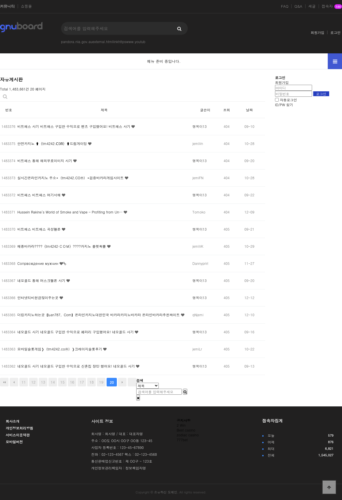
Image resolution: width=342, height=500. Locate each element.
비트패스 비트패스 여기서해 (39, 194)
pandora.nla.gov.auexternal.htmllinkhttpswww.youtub (103, 41)
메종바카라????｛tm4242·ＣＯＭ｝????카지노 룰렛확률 (62, 246)
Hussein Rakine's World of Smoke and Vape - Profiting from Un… (70, 211)
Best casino (186, 430)
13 (43, 382)
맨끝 (132, 382)
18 (91, 382)
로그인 (335, 32)
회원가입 (317, 32)
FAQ (284, 6)
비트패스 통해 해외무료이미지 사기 (45, 160)
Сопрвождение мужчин (38, 263)
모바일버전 (14, 441)
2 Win (181, 425)
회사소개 (12, 421)
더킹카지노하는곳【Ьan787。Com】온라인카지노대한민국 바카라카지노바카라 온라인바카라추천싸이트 (99, 314)
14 (53, 382)
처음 (4, 382)
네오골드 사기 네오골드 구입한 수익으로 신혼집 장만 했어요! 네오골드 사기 (76, 366)
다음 (122, 382)
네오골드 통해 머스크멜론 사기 (41, 280)
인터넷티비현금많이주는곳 (38, 297)
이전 (14, 382)
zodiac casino (188, 434)
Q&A (298, 6)
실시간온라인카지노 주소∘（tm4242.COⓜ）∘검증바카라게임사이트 (71, 177)
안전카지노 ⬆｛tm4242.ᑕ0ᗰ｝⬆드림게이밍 (52, 143)
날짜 (249, 109)
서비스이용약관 (18, 434)
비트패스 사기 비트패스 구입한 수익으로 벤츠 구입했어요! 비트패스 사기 (74, 126)
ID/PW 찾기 (284, 104)
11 (23, 382)
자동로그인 (288, 99)
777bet (182, 439)
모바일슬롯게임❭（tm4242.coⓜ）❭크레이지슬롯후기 (60, 348)
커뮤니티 (7, 6)
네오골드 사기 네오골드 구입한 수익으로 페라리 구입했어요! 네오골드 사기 (76, 331)
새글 (312, 6)
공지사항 (183, 420)
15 (62, 382)
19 (101, 382)
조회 (226, 109)
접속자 (332, 6)
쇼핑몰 (26, 6)
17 (82, 382)
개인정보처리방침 (19, 428)
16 (72, 382)
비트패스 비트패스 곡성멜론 (39, 229)
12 (33, 382)
